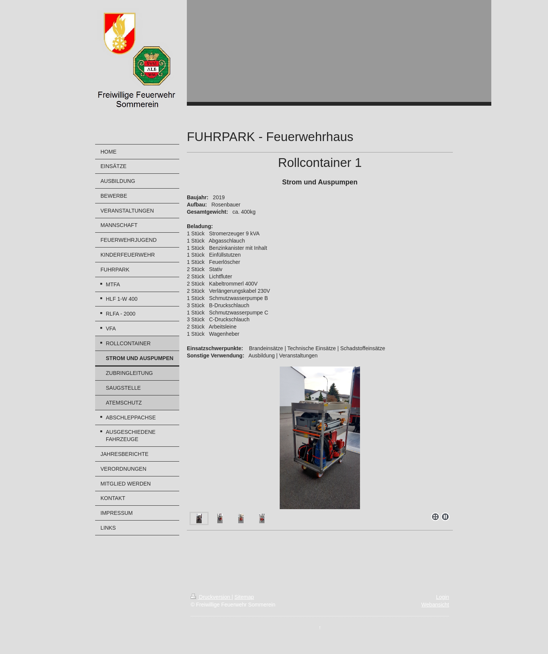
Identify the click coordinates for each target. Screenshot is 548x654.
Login (442, 597)
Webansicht (435, 605)
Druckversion (211, 597)
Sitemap (244, 597)
